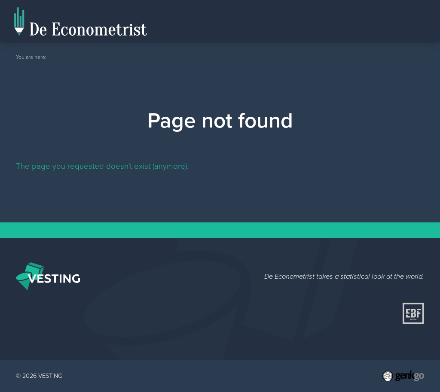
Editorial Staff (363, 20)
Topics (408, 20)
